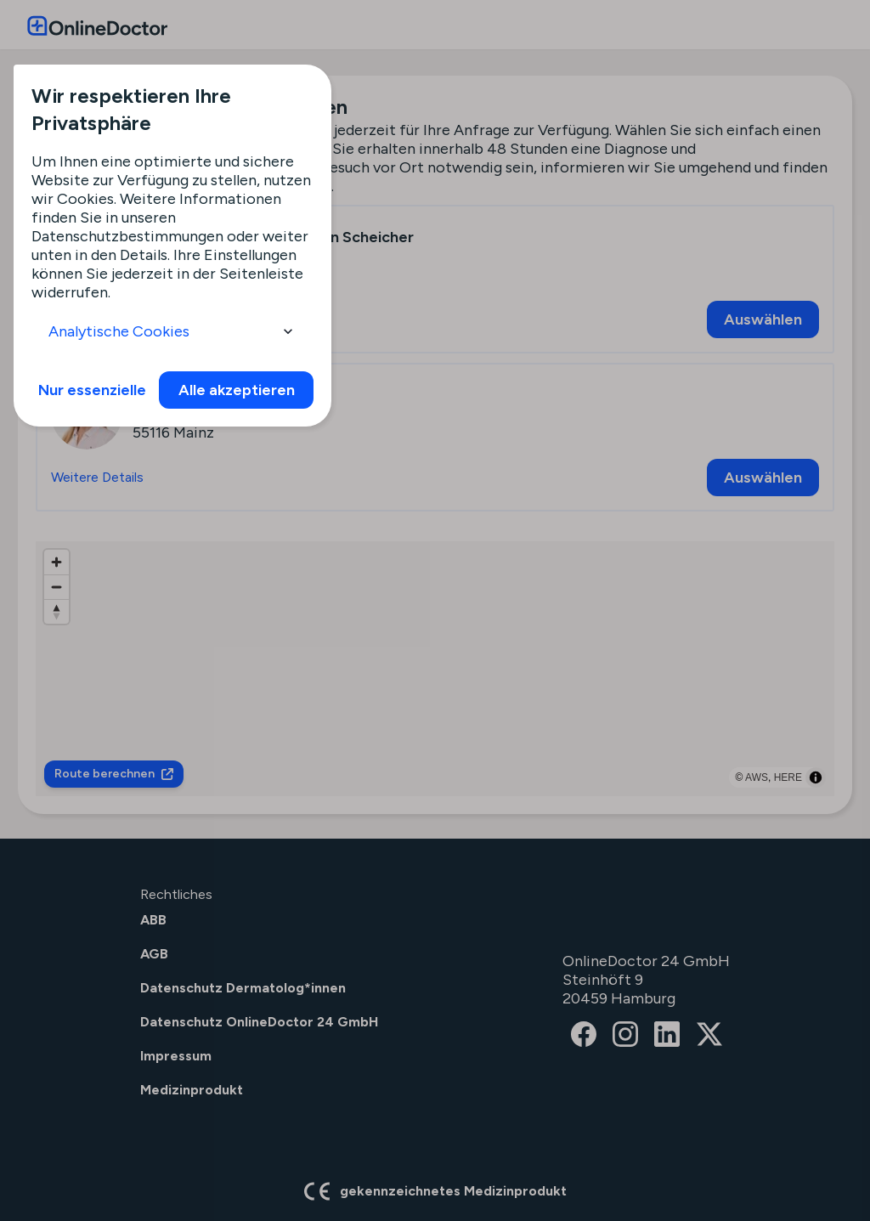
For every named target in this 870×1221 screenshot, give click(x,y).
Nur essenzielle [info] (92, 390)
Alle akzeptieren (236, 390)
